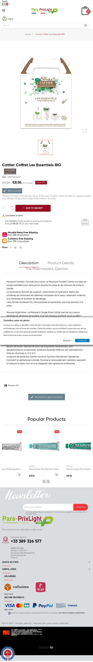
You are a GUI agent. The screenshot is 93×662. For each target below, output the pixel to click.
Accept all (82, 341)
